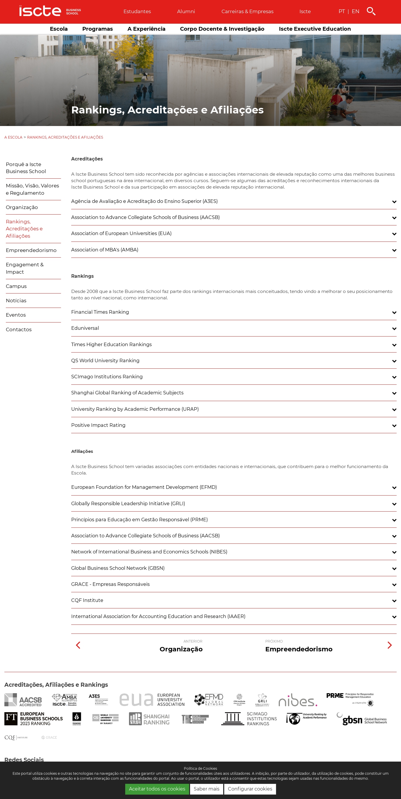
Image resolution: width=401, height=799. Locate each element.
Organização (22, 207)
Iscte (305, 11)
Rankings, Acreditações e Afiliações (65, 137)
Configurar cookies (250, 789)
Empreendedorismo (31, 250)
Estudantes (137, 11)
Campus (16, 286)
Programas (97, 28)
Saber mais (206, 789)
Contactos (19, 329)
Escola (59, 28)
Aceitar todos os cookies (157, 789)
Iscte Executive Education (315, 28)
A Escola (13, 137)
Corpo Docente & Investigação (222, 28)
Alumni (186, 11)
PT (342, 11)
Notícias (16, 300)
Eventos (16, 315)
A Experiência (146, 28)
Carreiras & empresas (247, 11)
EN (356, 11)
